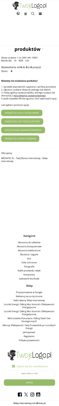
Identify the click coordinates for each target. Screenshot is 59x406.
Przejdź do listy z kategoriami (22, 112)
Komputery (29, 274)
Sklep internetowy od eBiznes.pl (29, 403)
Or (15, 60)
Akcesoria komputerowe (29, 246)
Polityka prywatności (29, 340)
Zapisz (29, 382)
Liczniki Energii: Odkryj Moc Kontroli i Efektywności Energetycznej (29, 313)
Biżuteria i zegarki (29, 254)
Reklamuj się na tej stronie (29, 296)
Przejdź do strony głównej (20, 138)
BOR (21, 60)
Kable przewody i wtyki (29, 270)
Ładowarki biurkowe (29, 278)
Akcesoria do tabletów (29, 242)
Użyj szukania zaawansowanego (23, 130)
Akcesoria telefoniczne (29, 250)
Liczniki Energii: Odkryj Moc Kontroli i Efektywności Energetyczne (29, 306)
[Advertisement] (29, 31)
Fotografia (29, 266)
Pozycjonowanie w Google (29, 292)
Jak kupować (29, 332)
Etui (29, 258)
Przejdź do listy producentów (22, 121)
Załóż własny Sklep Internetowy (29, 300)
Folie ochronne (29, 262)
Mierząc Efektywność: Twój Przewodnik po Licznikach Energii (29, 327)
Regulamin (29, 336)
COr (27, 60)
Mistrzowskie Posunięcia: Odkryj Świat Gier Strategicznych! (29, 320)
